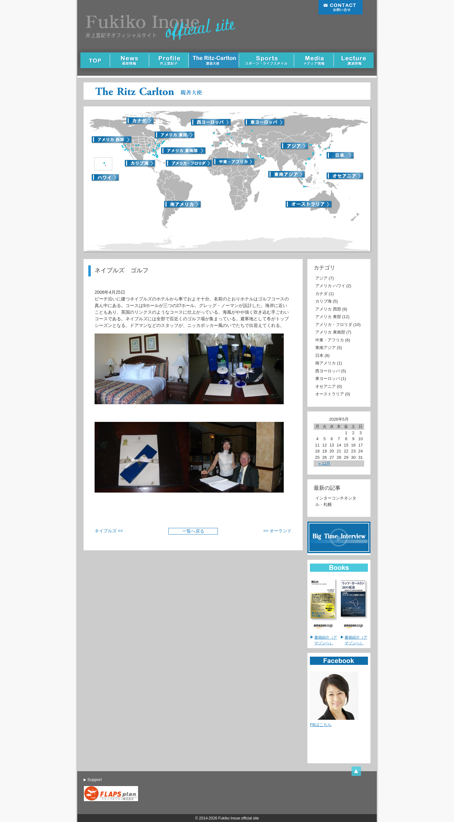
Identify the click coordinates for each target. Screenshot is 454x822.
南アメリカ (325, 363)
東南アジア (325, 347)
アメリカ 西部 (328, 309)
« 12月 (324, 463)
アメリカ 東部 (328, 316)
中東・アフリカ (329, 340)
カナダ (321, 293)
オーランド (281, 530)
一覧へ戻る (193, 531)
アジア (321, 278)
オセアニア (325, 386)
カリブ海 (323, 301)
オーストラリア (329, 394)
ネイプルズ (106, 530)
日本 (319, 355)
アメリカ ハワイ (330, 285)
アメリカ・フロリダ (333, 324)
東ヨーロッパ (327, 378)
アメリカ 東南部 (330, 332)
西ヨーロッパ (327, 371)
